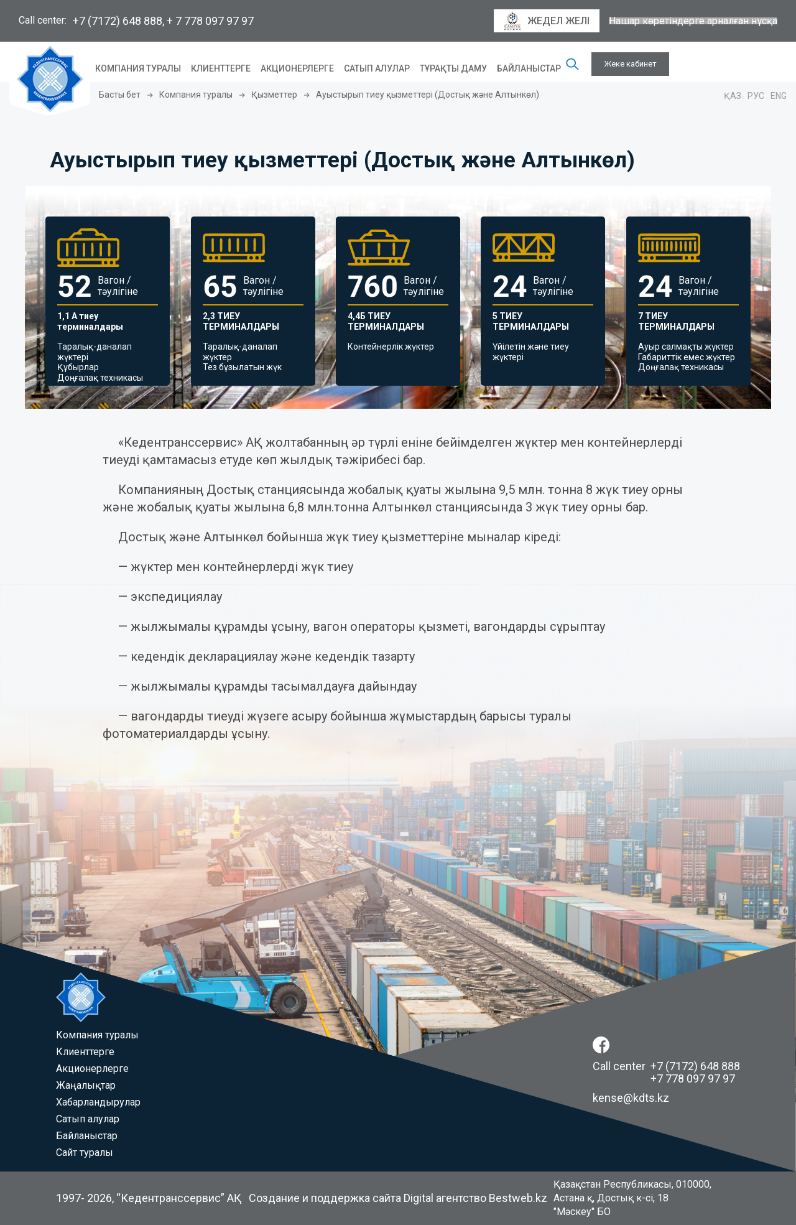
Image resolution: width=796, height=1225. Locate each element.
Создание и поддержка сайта (325, 1197)
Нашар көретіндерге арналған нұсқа (693, 21)
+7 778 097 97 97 (692, 1078)
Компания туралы (138, 68)
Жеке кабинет (630, 63)
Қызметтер (274, 95)
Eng (779, 96)
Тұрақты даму (453, 68)
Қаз (732, 96)
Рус (755, 96)
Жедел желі (547, 21)
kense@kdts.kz (631, 1097)
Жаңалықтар (86, 1085)
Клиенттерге (221, 68)
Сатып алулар (377, 68)
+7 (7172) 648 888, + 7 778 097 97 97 (163, 20)
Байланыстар (529, 68)
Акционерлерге (297, 68)
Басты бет (120, 95)
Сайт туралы (84, 1152)
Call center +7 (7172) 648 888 (666, 1066)
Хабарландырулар (98, 1102)
